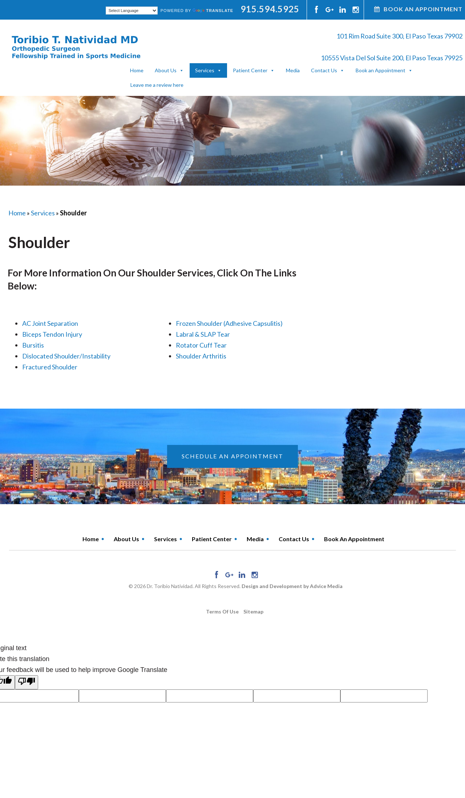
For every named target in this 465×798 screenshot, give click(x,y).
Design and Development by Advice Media (292, 586)
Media (293, 70)
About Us (166, 70)
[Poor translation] (26, 682)
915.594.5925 (269, 9)
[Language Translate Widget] (132, 11)
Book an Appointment (380, 70)
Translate (213, 10)
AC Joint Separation (50, 323)
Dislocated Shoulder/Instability (66, 356)
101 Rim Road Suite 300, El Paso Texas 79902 (399, 36)
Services (204, 70)
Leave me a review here (156, 85)
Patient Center (250, 70)
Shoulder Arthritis (201, 356)
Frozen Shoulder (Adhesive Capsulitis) (229, 323)
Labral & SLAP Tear (203, 334)
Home (136, 70)
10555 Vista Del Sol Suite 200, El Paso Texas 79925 (391, 58)
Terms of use (222, 611)
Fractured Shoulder (49, 367)
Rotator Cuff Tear (201, 345)
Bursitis (33, 345)
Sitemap (253, 611)
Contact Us (324, 70)
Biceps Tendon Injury (52, 334)
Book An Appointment (418, 8)
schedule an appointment (232, 456)
